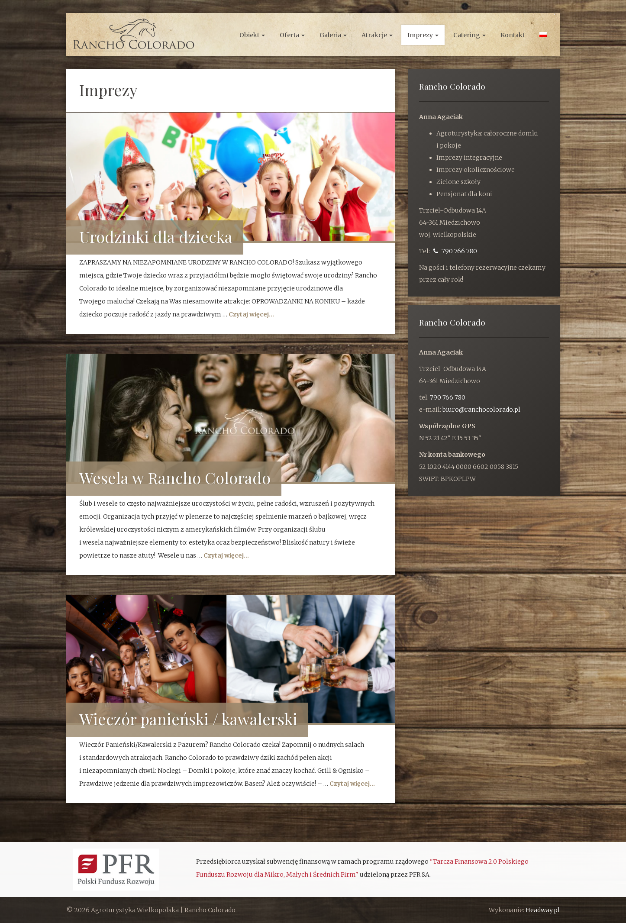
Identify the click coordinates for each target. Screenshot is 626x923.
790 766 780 (455, 251)
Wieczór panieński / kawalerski (188, 718)
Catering (469, 35)
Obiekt (252, 35)
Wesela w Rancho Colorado (175, 477)
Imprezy (423, 35)
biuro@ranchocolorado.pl (481, 409)
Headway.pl (543, 910)
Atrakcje (377, 35)
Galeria (333, 35)
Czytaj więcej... (251, 314)
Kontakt (512, 35)
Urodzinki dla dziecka (155, 236)
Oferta (292, 35)
